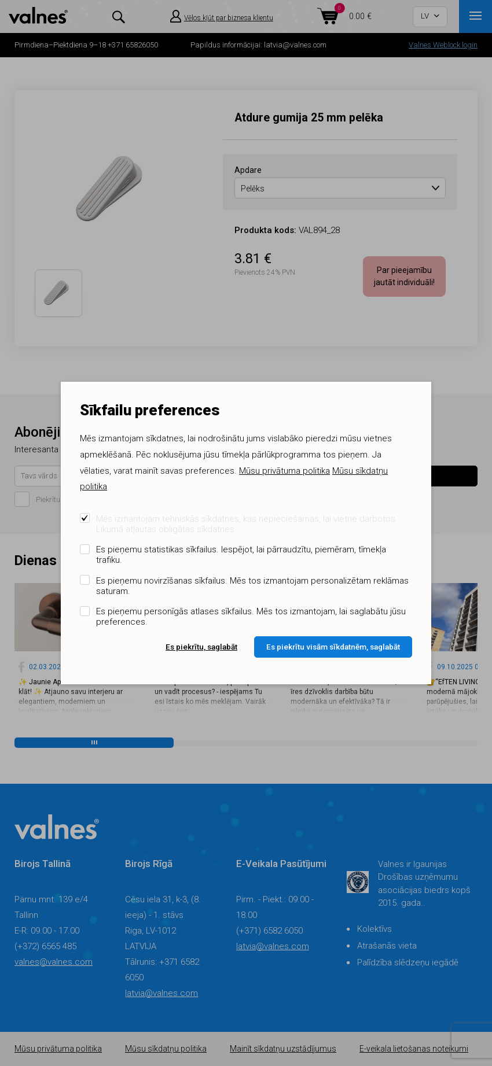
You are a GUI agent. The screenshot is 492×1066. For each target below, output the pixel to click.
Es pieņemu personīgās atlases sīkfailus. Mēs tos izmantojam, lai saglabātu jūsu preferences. (251, 616)
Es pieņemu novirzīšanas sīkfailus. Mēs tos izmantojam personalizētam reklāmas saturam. (252, 586)
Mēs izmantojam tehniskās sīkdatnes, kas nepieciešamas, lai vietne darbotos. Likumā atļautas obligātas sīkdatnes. (247, 524)
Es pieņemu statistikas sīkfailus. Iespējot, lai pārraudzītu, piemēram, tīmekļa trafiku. (241, 554)
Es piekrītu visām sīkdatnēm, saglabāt (333, 646)
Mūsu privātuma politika (284, 471)
